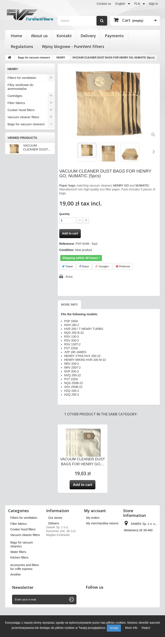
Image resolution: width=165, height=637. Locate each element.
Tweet (67, 266)
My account (95, 510)
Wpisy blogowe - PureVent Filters (73, 46)
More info (69, 304)
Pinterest (123, 266)
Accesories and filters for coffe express (25, 232)
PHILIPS (14, 166)
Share (84, 266)
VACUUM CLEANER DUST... (36, 269)
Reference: (67, 243)
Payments (114, 35)
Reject (146, 627)
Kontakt (64, 35)
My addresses (95, 534)
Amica (13, 131)
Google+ (102, 266)
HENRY (14, 159)
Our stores (55, 517)
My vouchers (94, 545)
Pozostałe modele (20, 209)
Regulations (22, 46)
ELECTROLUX (19, 145)
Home (16, 35)
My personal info (97, 540)
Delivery (88, 35)
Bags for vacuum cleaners (26, 124)
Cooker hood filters (21, 110)
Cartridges (15, 96)
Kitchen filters (17, 223)
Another (13, 241)
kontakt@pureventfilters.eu (142, 578)
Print (69, 277)
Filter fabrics (16, 103)
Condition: (66, 250)
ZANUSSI (15, 195)
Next (154, 152)
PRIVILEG (16, 174)
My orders (92, 517)
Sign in (153, 3)
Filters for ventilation (22, 78)
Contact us (104, 3)
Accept (114, 627)
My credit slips (95, 529)
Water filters (16, 216)
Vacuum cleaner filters (23, 117)
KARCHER (16, 152)
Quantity (64, 214)
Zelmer (13, 202)
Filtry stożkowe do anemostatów (20, 86)
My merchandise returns (102, 523)
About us (39, 35)
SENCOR (15, 188)
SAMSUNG (16, 181)
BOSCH (14, 138)
